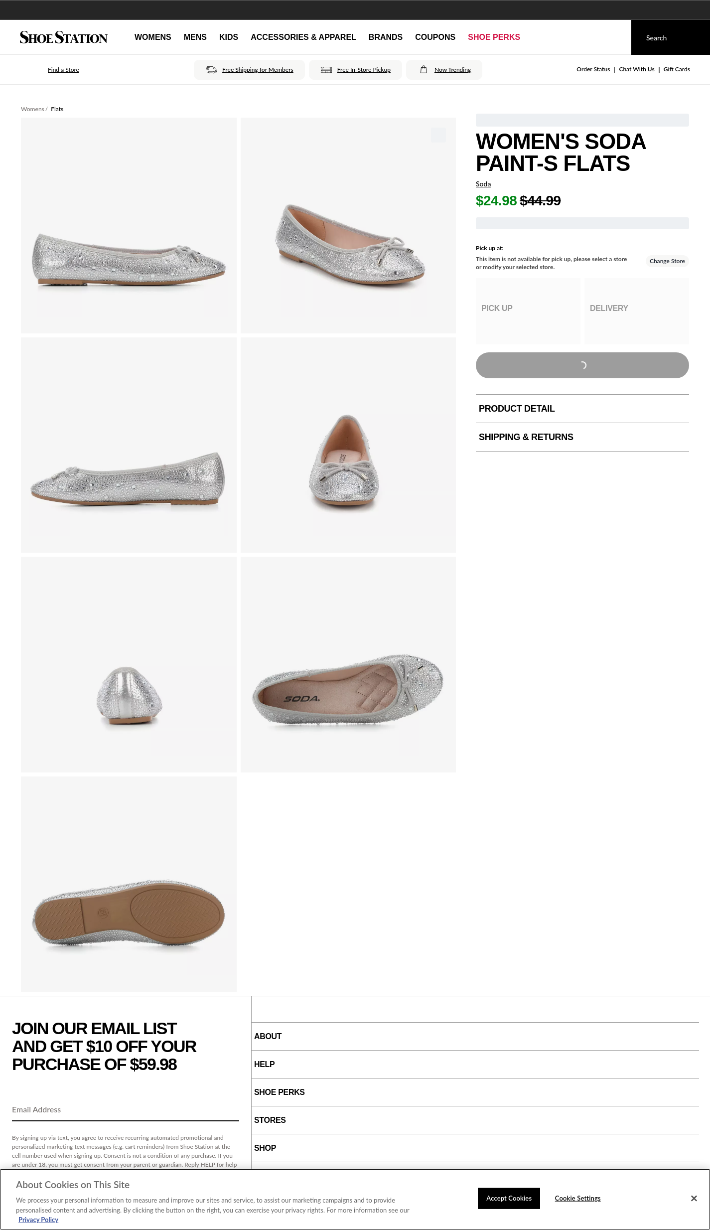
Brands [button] (386, 37)
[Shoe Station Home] (64, 37)
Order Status (593, 69)
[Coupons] (435, 37)
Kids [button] (228, 37)
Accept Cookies (509, 1198)
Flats (57, 109)
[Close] (694, 1199)
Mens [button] (195, 37)
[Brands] (386, 37)
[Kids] (228, 37)
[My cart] (614, 37)
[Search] (670, 37)
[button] (49, 70)
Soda (483, 183)
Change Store (667, 261)
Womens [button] (153, 37)
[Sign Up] (228, 1110)
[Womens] (153, 37)
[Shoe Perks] (494, 37)
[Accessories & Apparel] (303, 37)
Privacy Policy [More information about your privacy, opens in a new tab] (38, 1220)
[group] (528, 311)
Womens (32, 109)
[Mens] (195, 37)
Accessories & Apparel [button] (303, 37)
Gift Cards (677, 69)
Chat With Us (636, 69)
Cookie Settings (578, 1198)
